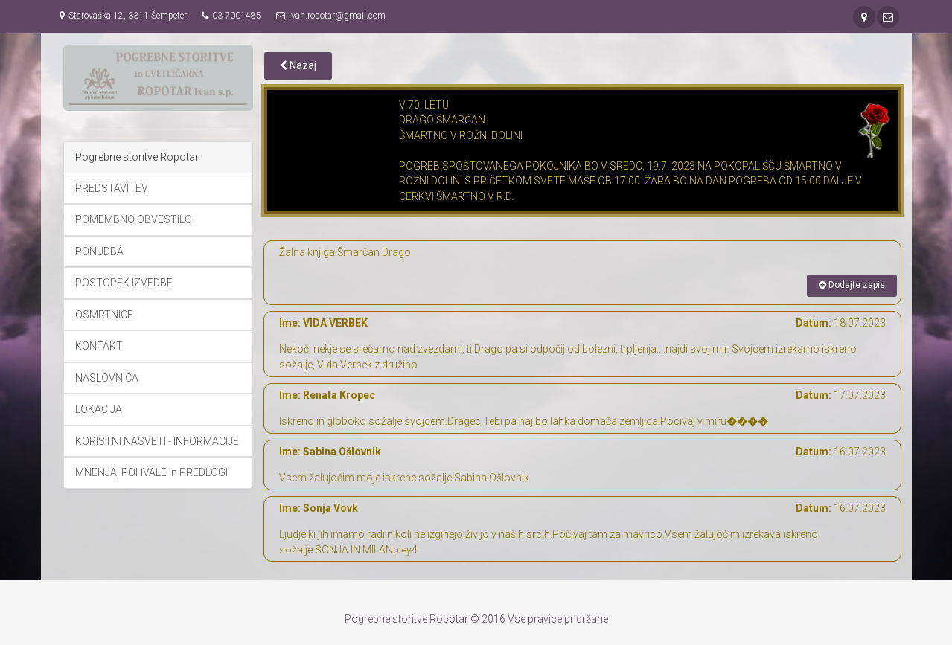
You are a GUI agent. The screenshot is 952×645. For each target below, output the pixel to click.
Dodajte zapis (852, 285)
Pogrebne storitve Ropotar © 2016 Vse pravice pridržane (476, 619)
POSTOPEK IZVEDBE (124, 283)
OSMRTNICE (104, 315)
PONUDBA (99, 251)
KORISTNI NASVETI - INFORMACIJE (157, 441)
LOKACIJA (98, 409)
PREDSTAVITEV (111, 188)
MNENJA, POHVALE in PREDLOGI (151, 472)
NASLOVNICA (106, 378)
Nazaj (298, 65)
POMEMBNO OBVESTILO (133, 219)
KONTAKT (99, 346)
